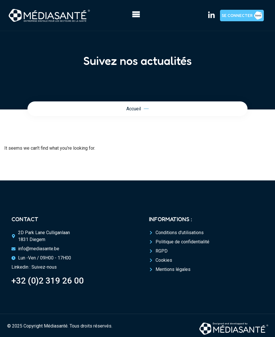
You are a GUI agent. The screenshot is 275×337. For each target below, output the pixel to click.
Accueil (133, 108)
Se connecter (237, 15)
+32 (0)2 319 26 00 (47, 281)
